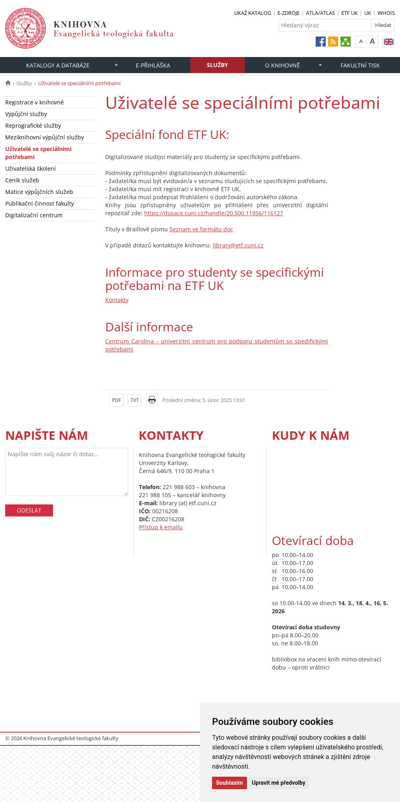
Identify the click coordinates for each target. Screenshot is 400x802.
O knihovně (282, 65)
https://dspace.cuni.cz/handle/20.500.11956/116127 (213, 213)
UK (367, 12)
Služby (217, 65)
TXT (135, 400)
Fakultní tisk (360, 65)
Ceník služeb (22, 180)
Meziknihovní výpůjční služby (44, 137)
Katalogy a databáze (58, 65)
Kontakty (117, 300)
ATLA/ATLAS (320, 12)
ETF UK (349, 12)
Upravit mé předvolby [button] (278, 783)
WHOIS (386, 12)
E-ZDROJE (289, 12)
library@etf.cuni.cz (238, 245)
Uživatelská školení (30, 168)
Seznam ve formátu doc (201, 229)
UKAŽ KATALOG (252, 12)
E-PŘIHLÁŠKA (153, 65)
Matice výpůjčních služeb (39, 192)
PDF (116, 400)
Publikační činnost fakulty (39, 203)
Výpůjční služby (26, 114)
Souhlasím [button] (229, 783)
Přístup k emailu (161, 527)
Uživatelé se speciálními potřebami (38, 153)
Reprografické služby (33, 125)
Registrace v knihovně (34, 102)
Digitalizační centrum (34, 215)
